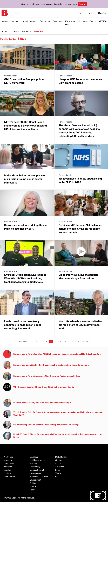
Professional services (39, 476)
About (4, 31)
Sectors (14, 21)
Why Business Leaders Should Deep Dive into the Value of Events (38, 387)
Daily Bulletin (61, 456)
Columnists (45, 21)
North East (8, 456)
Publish (91, 12)
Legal (57, 470)
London (7, 470)
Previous (22, 341)
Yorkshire (8, 460)
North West (9, 463)
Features (57, 21)
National (7, 473)
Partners (25, 31)
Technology (35, 466)
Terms (58, 473)
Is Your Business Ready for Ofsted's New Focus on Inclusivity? (37, 403)
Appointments (29, 21)
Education (34, 456)
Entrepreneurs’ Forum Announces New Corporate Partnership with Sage (41, 376)
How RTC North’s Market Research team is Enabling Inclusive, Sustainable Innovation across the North (52, 436)
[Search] (81, 13)
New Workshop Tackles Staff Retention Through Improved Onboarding (41, 425)
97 (78, 341)
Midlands (8, 466)
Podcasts (82, 21)
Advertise (38, 31)
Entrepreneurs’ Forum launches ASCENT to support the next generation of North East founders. (52, 354)
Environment (35, 479)
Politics (33, 483)
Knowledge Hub (70, 23)
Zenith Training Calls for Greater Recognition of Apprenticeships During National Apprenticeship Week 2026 (53, 414)
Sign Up (82, 4)
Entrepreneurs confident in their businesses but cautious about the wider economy (46, 365)
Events (93, 21)
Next (86, 341)
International (9, 476)
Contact (15, 31)
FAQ (57, 476)
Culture (33, 486)
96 (73, 341)
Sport (32, 489)
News (4, 21)
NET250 (102, 21)
